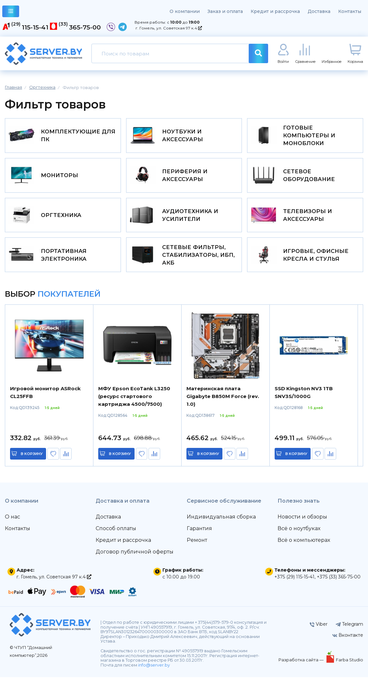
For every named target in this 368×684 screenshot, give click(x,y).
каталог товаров (10, 12)
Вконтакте (347, 642)
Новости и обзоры (302, 523)
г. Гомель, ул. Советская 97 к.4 (169, 28)
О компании (185, 11)
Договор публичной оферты (134, 558)
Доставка (319, 11)
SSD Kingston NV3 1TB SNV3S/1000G (304, 399)
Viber (318, 631)
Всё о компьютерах (304, 547)
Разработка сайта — (302, 666)
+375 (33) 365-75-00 (339, 584)
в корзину (32, 460)
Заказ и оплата (225, 11)
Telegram (349, 631)
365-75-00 (85, 27)
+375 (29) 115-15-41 (294, 584)
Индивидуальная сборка (221, 523)
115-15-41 (35, 27)
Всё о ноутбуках (299, 535)
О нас (12, 523)
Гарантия (199, 535)
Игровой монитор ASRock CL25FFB (45, 399)
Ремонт (197, 547)
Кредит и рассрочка (275, 11)
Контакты (349, 11)
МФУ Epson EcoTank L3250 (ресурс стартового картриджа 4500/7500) (134, 403)
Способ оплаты (116, 535)
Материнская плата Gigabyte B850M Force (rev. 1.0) (222, 403)
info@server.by (154, 671)
